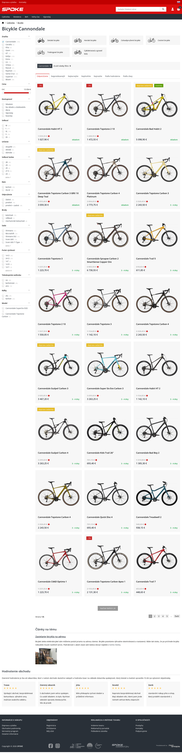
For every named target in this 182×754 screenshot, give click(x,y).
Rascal (10, 70)
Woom (10, 81)
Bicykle (20, 24)
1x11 (9, 269)
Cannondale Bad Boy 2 (147, 454)
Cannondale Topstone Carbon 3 (152, 195)
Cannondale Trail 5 (146, 260)
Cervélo (10, 46)
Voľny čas (36, 18)
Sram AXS (11, 241)
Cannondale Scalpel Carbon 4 (53, 454)
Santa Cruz (12, 75)
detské (10, 151)
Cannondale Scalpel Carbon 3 (53, 390)
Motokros (17, 18)
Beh (26, 18)
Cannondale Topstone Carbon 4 (152, 325)
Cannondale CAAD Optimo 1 (52, 583)
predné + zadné (14, 207)
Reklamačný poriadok (100, 730)
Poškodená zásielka (99, 733)
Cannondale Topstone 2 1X (101, 130)
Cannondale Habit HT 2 (50, 130)
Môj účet (50, 733)
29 (8, 167)
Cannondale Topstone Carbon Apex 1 (106, 583)
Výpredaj (47, 18)
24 (8, 176)
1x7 (8, 263)
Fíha (9, 49)
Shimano (11, 232)
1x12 (9, 257)
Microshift (11, 235)
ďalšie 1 (8, 179)
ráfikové (10, 220)
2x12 (9, 260)
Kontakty (22, 2)
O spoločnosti (143, 722)
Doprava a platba (9, 2)
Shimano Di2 (12, 238)
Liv (8, 64)
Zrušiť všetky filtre (62, 68)
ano (9, 288)
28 (8, 164)
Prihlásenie (51, 730)
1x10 (9, 266)
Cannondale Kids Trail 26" (100, 454)
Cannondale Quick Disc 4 (99, 519)
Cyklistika (6, 18)
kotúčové (11, 217)
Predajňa (139, 727)
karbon (10, 189)
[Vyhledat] (163, 10)
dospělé (10, 148)
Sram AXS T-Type (14, 244)
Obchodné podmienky (11, 730)
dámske (10, 154)
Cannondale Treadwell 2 (148, 519)
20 (8, 170)
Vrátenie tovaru (97, 727)
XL (8, 133)
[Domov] (3, 24)
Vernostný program (10, 733)
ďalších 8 (8, 272)
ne (8, 282)
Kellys (10, 58)
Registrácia (51, 727)
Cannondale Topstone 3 (50, 260)
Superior (11, 78)
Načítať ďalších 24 (107, 610)
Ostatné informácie (10, 736)
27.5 (9, 173)
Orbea (10, 67)
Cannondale (13, 43)
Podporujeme (141, 733)
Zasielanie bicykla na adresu (50, 638)
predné (10, 204)
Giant (10, 52)
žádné (10, 201)
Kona (9, 61)
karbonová (12, 285)
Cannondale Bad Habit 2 (148, 130)
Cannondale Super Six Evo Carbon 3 (105, 390)
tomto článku (115, 646)
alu (8, 297)
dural (9, 192)
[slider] (3, 94)
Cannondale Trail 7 (146, 583)
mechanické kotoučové (16, 223)
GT (8, 55)
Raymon (11, 72)
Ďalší (177, 618)
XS (8, 139)
